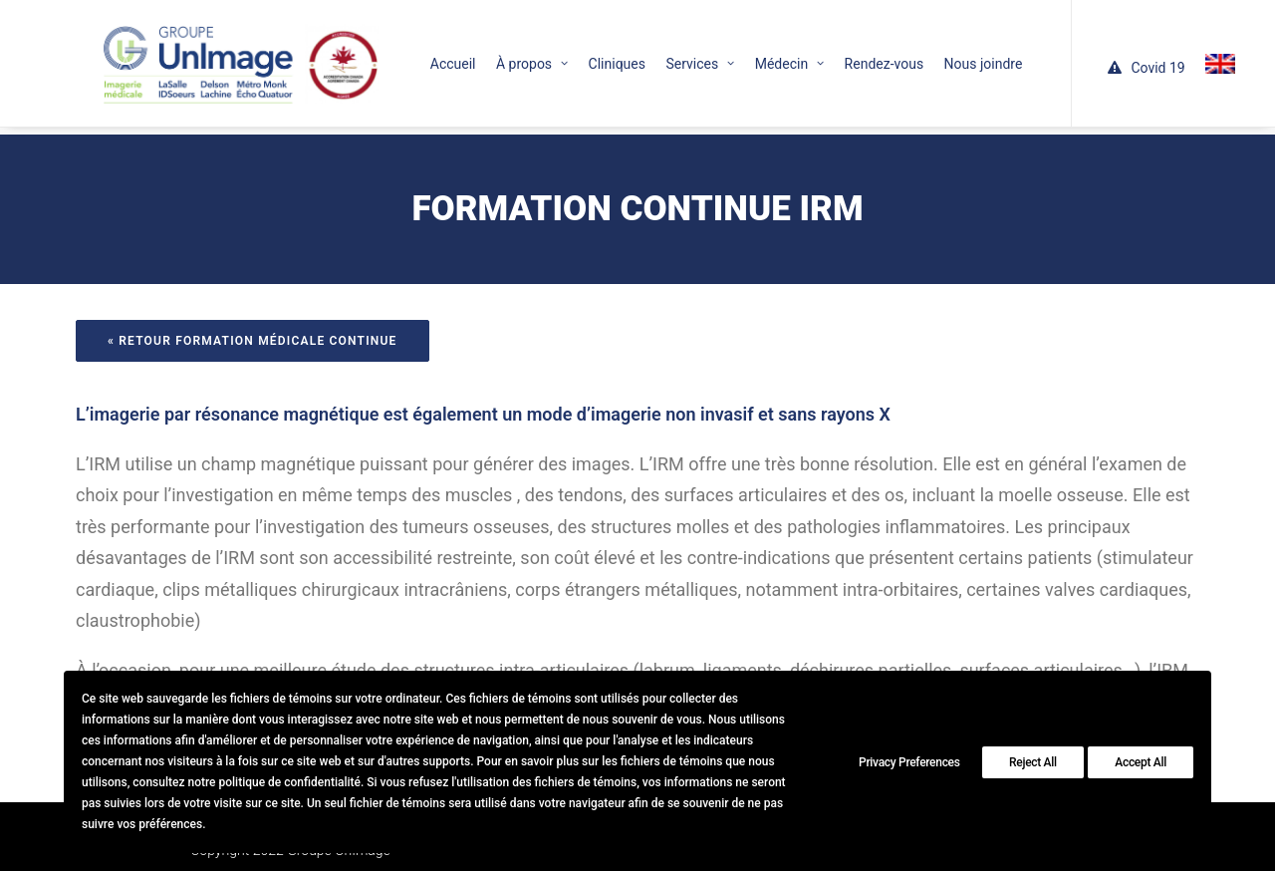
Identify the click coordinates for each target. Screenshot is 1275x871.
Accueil (414, 55)
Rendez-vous (846, 55)
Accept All (1140, 762)
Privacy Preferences (909, 762)
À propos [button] (493, 55)
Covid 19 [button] (1131, 59)
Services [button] (661, 55)
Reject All (1033, 762)
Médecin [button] (750, 55)
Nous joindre (944, 55)
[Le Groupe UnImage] (214, 55)
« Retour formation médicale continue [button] (252, 317)
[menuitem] (414, 55)
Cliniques (578, 55)
